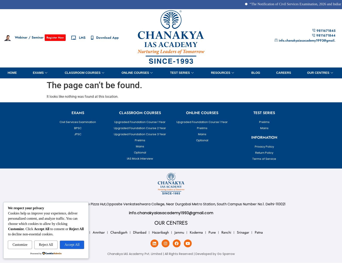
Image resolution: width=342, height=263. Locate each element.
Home (12, 72)
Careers (283, 72)
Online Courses (137, 73)
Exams (40, 73)
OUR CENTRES (320, 73)
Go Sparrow (226, 254)
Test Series (182, 73)
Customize (19, 244)
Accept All (72, 244)
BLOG (255, 72)
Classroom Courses (84, 73)
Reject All (46, 244)
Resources (222, 73)
